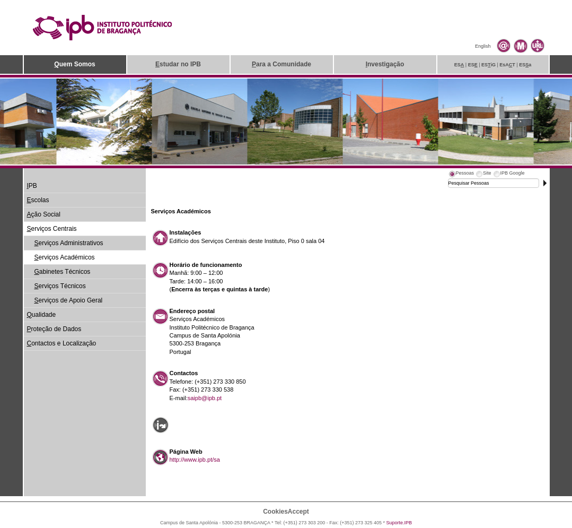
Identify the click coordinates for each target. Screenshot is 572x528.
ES (459, 64)
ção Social (43, 214)
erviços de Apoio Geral (68, 300)
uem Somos (74, 64)
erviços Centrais (52, 228)
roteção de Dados (54, 329)
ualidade (41, 314)
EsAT (507, 64)
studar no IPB (178, 64)
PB (32, 185)
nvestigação (385, 64)
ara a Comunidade (281, 64)
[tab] (461, 174)
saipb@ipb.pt (205, 398)
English (483, 46)
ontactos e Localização (61, 343)
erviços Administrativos (68, 243)
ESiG (488, 64)
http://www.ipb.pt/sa (195, 459)
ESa (525, 64)
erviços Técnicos (60, 286)
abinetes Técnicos (62, 271)
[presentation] (461, 174)
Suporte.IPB (399, 522)
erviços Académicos (64, 257)
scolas (38, 200)
